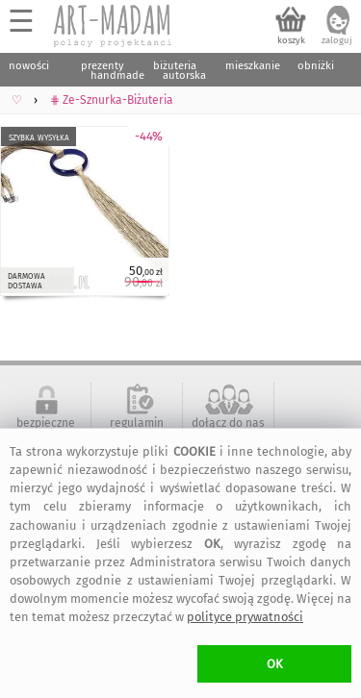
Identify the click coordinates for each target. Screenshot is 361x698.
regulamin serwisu (137, 429)
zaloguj (337, 40)
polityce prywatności (245, 617)
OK (275, 664)
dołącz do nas (228, 423)
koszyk (291, 40)
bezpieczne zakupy (45, 429)
